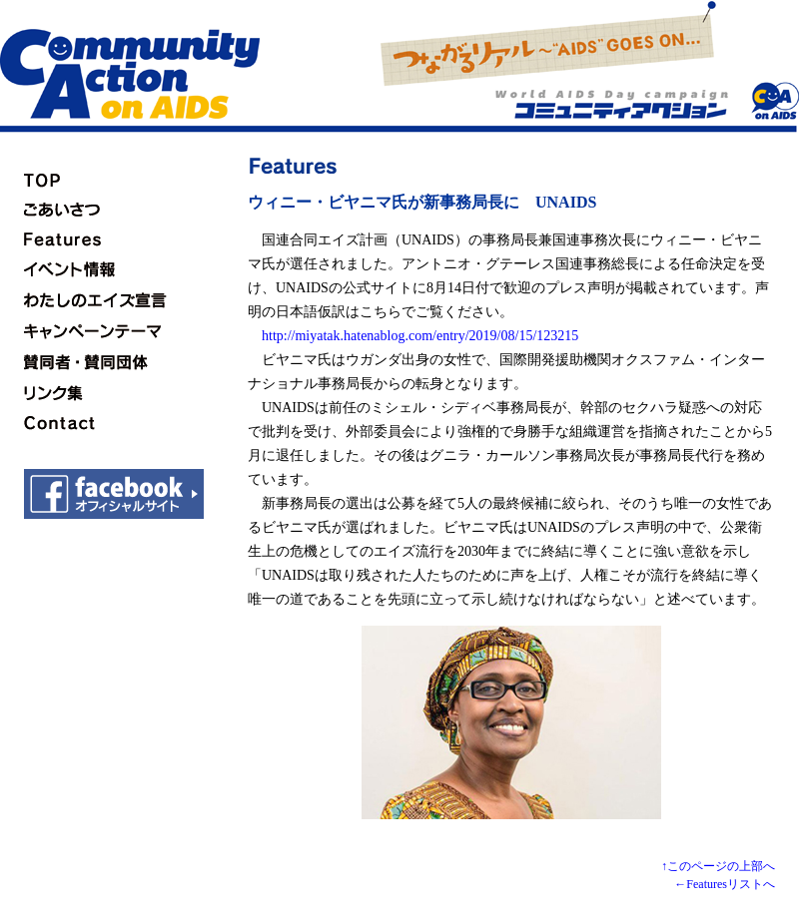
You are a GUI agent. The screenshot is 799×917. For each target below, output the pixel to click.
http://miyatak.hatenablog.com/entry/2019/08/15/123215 (420, 335)
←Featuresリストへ (724, 884)
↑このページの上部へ (718, 866)
